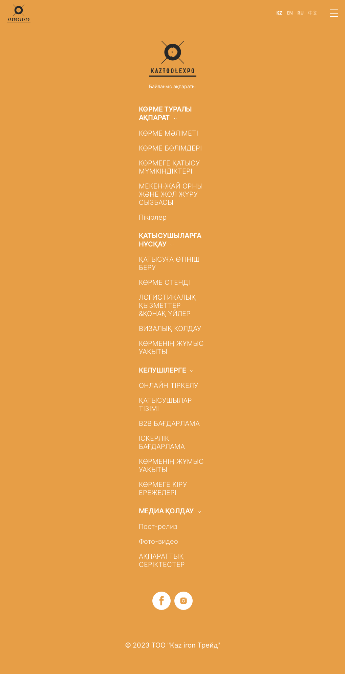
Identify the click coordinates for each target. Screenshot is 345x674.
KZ (279, 13)
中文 (313, 13)
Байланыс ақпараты (172, 86)
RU (300, 13)
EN (290, 13)
